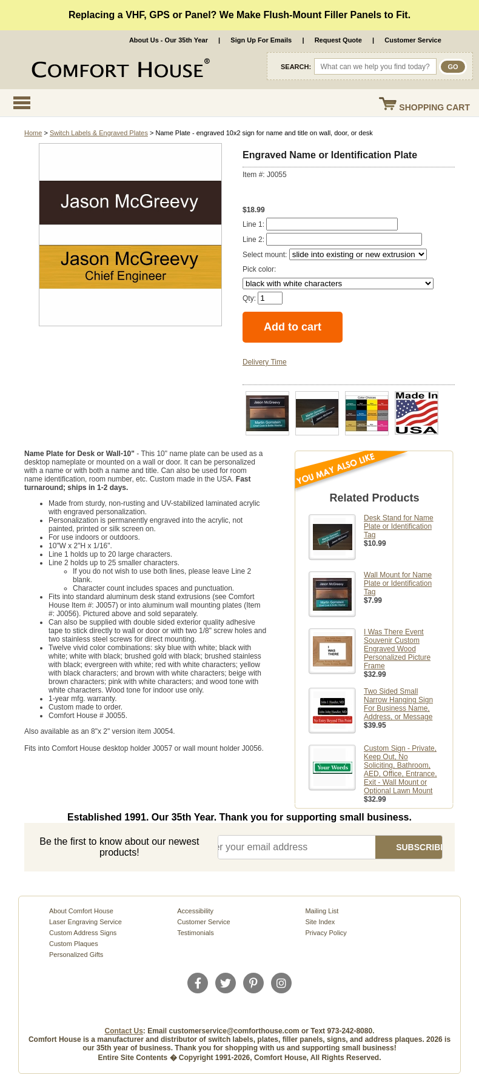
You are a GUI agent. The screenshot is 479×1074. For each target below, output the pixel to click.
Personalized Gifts (76, 954)
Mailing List (321, 911)
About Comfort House (81, 911)
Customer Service (412, 40)
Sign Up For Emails (261, 40)
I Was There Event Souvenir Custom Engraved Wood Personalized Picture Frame (397, 649)
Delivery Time (265, 362)
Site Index (320, 921)
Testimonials (195, 932)
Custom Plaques (73, 943)
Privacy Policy (325, 932)
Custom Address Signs (82, 932)
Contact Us (124, 1031)
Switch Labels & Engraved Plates (99, 132)
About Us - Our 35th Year (168, 40)
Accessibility (195, 911)
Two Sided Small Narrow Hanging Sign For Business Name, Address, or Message (398, 704)
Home (33, 132)
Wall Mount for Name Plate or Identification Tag (398, 583)
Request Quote (338, 40)
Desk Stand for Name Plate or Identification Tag (399, 526)
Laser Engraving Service (85, 921)
